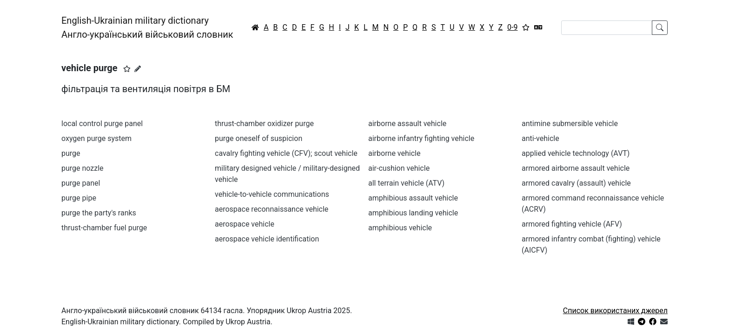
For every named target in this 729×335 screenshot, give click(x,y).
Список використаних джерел (615, 310)
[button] (127, 69)
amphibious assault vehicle (413, 198)
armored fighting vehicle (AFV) (572, 224)
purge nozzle (82, 168)
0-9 (512, 27)
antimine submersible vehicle (570, 123)
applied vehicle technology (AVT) (576, 153)
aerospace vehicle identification (267, 238)
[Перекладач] (538, 27)
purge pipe (78, 198)
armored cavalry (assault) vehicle (576, 183)
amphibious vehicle (400, 227)
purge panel (80, 183)
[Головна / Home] (255, 27)
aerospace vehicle (244, 224)
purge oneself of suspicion (258, 138)
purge (70, 153)
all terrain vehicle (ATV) (406, 183)
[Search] (606, 27)
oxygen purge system (96, 138)
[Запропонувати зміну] (137, 69)
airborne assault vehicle (407, 123)
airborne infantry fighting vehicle (421, 138)
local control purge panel (102, 123)
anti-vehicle (540, 138)
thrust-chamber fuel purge (104, 227)
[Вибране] (526, 27)
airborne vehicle (394, 153)
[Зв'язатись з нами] (664, 321)
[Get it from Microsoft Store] (631, 321)
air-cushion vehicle (399, 168)
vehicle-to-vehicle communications (272, 194)
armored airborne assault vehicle (576, 168)
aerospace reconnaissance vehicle (271, 209)
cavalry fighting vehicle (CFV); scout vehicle (286, 153)
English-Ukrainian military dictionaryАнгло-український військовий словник (147, 27)
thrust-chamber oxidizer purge (264, 123)
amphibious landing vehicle (413, 212)
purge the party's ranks (98, 212)
